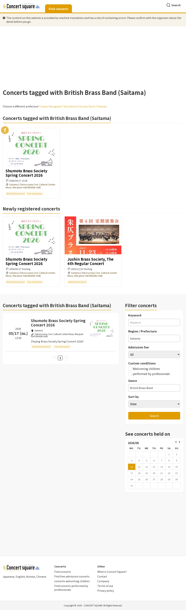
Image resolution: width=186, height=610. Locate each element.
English (20, 576)
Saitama (73, 106)
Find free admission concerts (72, 576)
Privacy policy (105, 590)
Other (101, 566)
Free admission (34, 193)
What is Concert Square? (112, 571)
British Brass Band (16, 193)
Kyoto (92, 106)
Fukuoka (101, 106)
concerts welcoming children (72, 581)
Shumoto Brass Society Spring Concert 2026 (26, 173)
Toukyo (43, 106)
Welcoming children (144, 368)
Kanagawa (55, 106)
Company (103, 581)
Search (173, 5)
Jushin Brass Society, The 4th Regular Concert (90, 261)
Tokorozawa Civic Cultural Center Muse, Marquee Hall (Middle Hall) (30, 186)
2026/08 (133, 443)
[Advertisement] (93, 56)
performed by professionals (149, 374)
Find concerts (58, 9)
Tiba (65, 106)
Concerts (60, 566)
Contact (102, 576)
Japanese (8, 576)
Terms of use (105, 586)
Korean (30, 576)
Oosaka (83, 106)
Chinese (41, 576)
